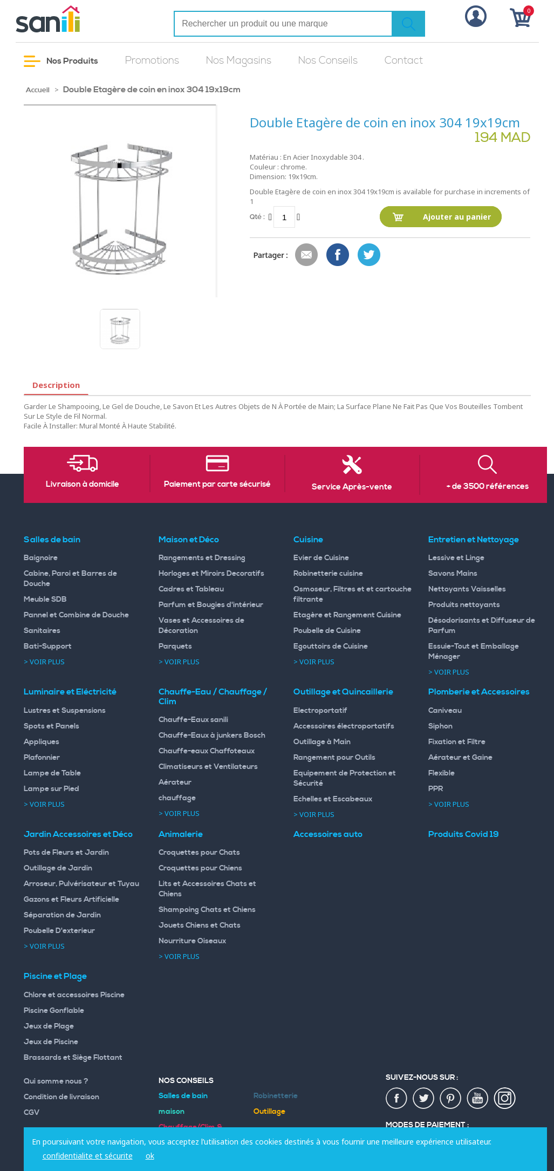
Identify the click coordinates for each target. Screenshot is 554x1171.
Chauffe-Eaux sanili (193, 720)
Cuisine (308, 539)
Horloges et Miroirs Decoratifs (211, 573)
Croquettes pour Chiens (200, 868)
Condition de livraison (61, 1097)
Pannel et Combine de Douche (76, 615)
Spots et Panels (51, 726)
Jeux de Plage (49, 1026)
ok (150, 1155)
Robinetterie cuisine (328, 573)
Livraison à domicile (82, 484)
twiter (424, 1098)
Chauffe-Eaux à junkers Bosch (212, 735)
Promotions (152, 61)
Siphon (440, 726)
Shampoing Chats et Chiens (207, 910)
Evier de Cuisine (321, 558)
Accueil (38, 90)
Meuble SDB (45, 599)
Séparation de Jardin (62, 915)
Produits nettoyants (464, 605)
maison (171, 1111)
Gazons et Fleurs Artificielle (71, 899)
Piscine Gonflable (54, 1011)
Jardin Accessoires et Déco (78, 834)
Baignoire (41, 558)
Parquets (175, 646)
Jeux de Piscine (51, 1042)
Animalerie (181, 834)
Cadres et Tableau (191, 589)
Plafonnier (42, 757)
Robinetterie (276, 1096)
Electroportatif (320, 711)
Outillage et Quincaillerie (343, 691)
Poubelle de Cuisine (327, 631)
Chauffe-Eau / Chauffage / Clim (213, 696)
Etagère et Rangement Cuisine (347, 615)
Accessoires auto (328, 834)
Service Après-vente (352, 487)
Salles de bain (52, 539)
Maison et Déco (189, 539)
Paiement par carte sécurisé (217, 484)
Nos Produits (61, 61)
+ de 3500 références (488, 487)
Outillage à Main (322, 742)
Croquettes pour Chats (199, 852)
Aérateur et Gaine (460, 757)
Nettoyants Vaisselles (467, 589)
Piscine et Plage (55, 976)
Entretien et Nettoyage (473, 539)
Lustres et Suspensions (65, 711)
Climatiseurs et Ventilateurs (208, 767)
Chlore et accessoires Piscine (74, 995)
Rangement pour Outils (334, 757)
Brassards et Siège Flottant (73, 1058)
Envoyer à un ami (307, 255)
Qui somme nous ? (56, 1081)
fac (397, 1098)
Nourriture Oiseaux (192, 941)
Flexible (441, 773)
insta (505, 1098)
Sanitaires (42, 631)
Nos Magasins (238, 61)
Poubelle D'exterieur (59, 931)
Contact (404, 61)
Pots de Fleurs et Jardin (66, 852)
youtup (478, 1098)
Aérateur (175, 782)
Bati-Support (48, 646)
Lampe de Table (52, 773)
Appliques (41, 742)
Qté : (257, 217)
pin (451, 1098)
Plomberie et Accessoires (479, 691)
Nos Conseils (328, 61)
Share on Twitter (369, 255)
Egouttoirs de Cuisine (330, 646)
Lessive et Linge (456, 558)
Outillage (269, 1111)
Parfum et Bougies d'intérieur (211, 605)
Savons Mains (452, 573)
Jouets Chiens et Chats (200, 925)
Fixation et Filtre (456, 742)
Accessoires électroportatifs (343, 726)
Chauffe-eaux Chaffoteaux (207, 751)
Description (56, 384)
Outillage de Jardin (58, 868)
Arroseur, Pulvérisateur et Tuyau (81, 884)
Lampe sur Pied (51, 789)
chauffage (177, 798)
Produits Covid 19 (463, 834)
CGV (32, 1113)
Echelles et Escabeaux (332, 799)
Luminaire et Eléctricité (70, 691)
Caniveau (445, 711)
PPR (435, 789)
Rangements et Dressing (202, 558)
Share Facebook (338, 255)
